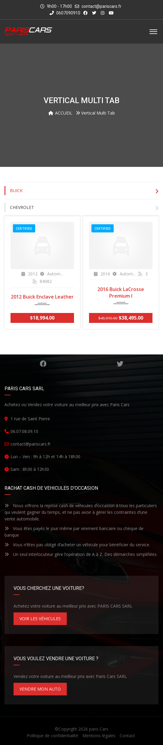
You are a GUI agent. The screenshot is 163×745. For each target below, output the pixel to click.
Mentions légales (98, 735)
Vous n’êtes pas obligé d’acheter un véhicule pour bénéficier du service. (77, 544)
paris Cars (98, 729)
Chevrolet (22, 207)
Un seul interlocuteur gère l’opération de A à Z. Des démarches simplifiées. (81, 554)
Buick (16, 190)
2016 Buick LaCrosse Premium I (120, 292)
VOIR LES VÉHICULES (40, 618)
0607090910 (65, 13)
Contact (127, 735)
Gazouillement (120, 364)
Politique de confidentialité (52, 735)
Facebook (43, 364)
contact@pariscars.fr (101, 6)
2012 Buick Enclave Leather (42, 296)
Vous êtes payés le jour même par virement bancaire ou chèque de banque (74, 532)
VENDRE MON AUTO (40, 689)
